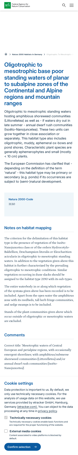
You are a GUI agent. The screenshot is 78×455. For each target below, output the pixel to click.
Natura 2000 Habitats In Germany (27, 54)
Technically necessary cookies (31, 417)
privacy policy (47, 411)
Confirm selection (23, 447)
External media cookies (25, 431)
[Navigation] (71, 5)
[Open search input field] (63, 5)
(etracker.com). (27, 406)
